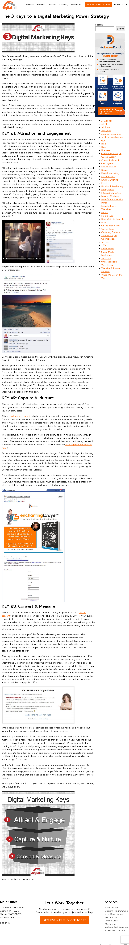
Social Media (107, 248)
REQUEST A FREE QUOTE (98, 4)
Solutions (30, 4)
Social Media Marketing (107, 253)
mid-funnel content (20, 416)
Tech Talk (106, 258)
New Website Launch (112, 219)
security (105, 242)
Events (104, 183)
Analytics (106, 130)
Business (105, 150)
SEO (103, 245)
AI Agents (106, 121)
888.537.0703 (120, 4)
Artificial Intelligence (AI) (112, 139)
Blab (103, 143)
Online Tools (107, 229)
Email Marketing (109, 180)
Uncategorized (109, 261)
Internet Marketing (111, 193)
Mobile (104, 212)
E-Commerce (112, 917)
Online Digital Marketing (112, 922)
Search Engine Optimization (109, 237)
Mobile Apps (108, 216)
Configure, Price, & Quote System (111, 155)
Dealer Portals (108, 166)
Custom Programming (116, 911)
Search (99, 24)
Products (41, 4)
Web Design (107, 265)
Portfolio (52, 4)
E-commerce (108, 176)
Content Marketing (111, 160)
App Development (111, 134)
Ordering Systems (110, 232)
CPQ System (107, 163)
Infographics (107, 189)
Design (104, 170)
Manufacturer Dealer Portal (112, 201)
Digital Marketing (110, 173)
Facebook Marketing (112, 186)
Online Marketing (110, 225)
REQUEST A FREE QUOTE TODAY (64, 920)
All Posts (105, 127)
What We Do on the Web (112, 276)
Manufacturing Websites (108, 207)
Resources (76, 4)
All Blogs (105, 124)
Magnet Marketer (110, 196)
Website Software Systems (110, 270)
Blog (103, 147)
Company (63, 4)
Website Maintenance (116, 927)
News (104, 222)
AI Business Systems (115, 930)
